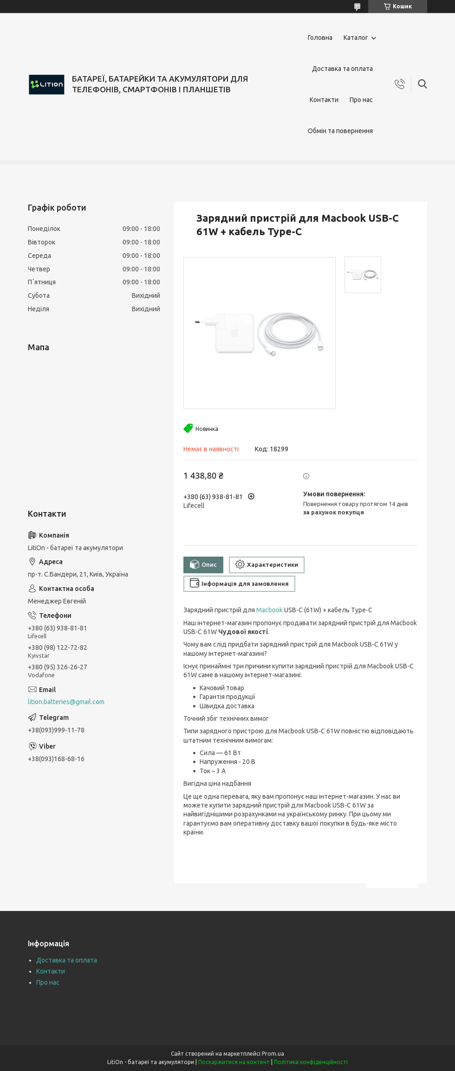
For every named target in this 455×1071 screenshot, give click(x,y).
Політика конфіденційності (311, 1062)
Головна (320, 37)
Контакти (324, 99)
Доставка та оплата (342, 68)
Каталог (356, 37)
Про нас (361, 99)
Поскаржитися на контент (234, 1062)
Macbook (269, 610)
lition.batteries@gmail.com (66, 701)
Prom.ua (273, 1054)
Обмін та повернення (340, 131)
